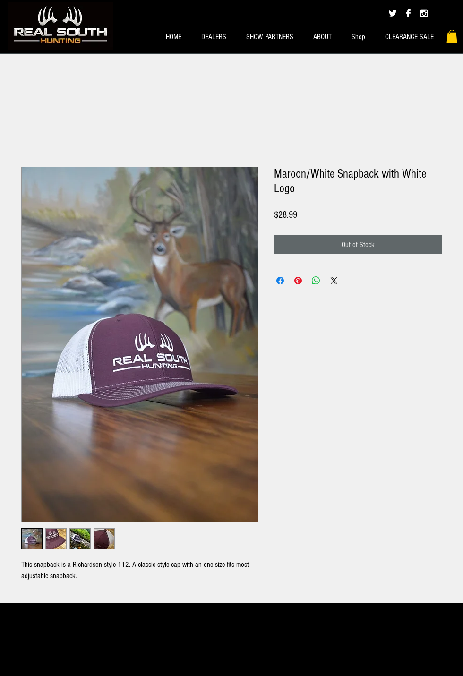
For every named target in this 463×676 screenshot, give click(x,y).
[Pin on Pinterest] (298, 280)
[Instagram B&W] (423, 13)
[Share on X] (334, 280)
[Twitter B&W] (392, 13)
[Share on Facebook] (280, 280)
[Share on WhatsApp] (316, 280)
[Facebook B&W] (408, 13)
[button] (451, 36)
